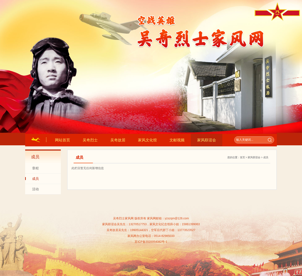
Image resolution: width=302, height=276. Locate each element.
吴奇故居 (117, 140)
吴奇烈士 (90, 140)
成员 (35, 178)
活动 (35, 189)
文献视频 (177, 140)
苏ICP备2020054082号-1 (151, 241)
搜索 (270, 140)
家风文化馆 (147, 140)
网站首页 (62, 140)
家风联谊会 (206, 140)
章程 (35, 168)
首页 (242, 157)
